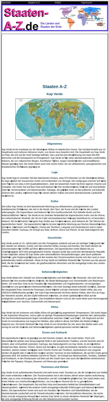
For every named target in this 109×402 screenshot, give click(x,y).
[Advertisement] (55, 59)
